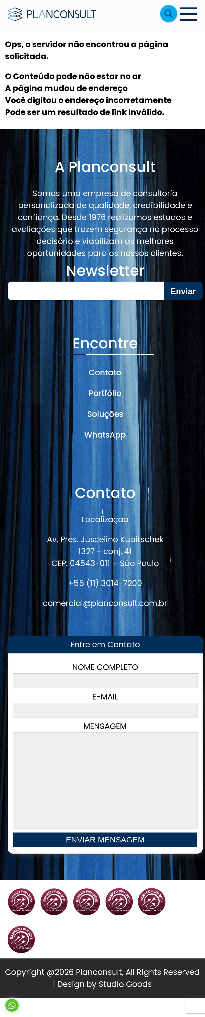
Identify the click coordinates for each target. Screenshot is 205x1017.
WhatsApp (105, 434)
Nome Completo (105, 675)
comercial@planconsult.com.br (105, 603)
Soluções (105, 414)
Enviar (183, 291)
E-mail (105, 704)
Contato (105, 372)
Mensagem (105, 786)
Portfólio (105, 393)
